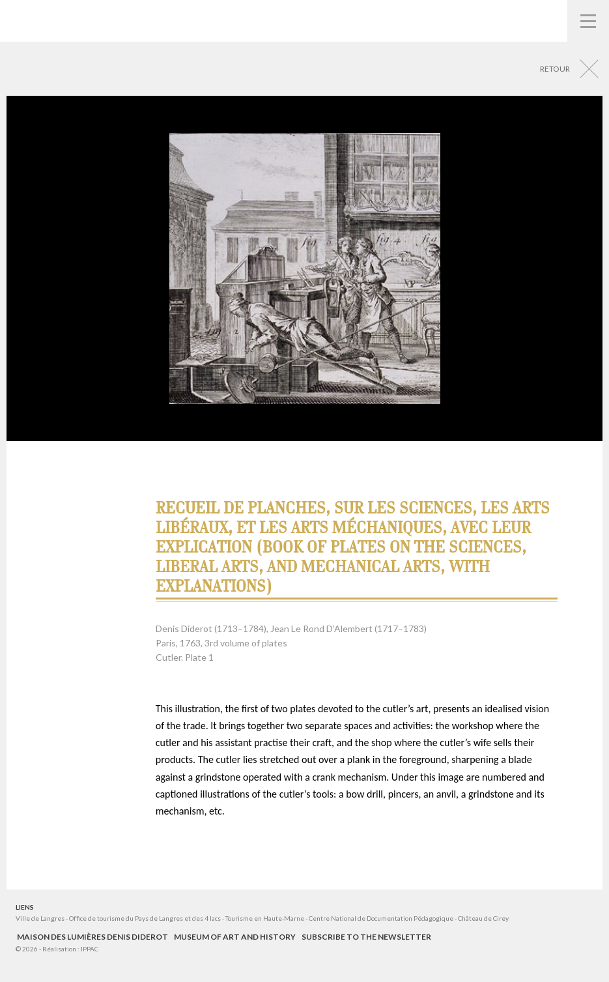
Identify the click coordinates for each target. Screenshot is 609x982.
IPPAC (89, 949)
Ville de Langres (40, 918)
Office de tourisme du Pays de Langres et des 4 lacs (145, 918)
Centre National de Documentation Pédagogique (381, 918)
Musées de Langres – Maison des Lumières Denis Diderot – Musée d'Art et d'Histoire (33, 20)
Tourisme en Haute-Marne (264, 918)
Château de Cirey (483, 918)
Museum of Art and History (235, 937)
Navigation (588, 21)
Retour (555, 69)
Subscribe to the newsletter (366, 937)
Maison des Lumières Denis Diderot (92, 937)
